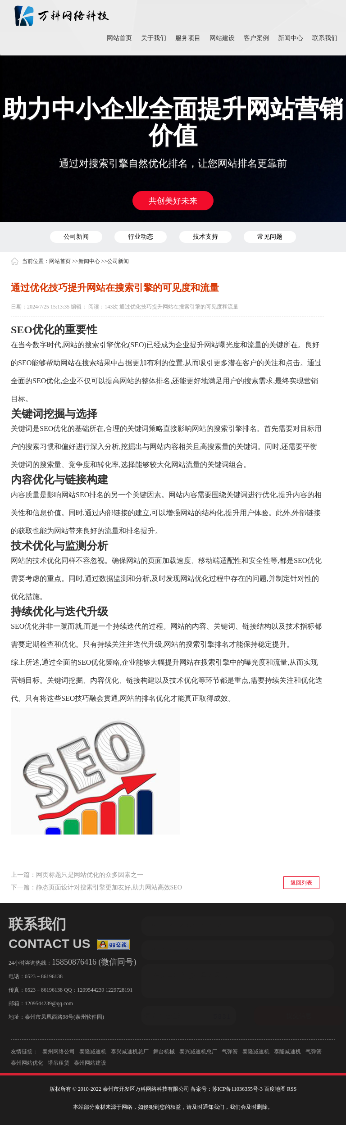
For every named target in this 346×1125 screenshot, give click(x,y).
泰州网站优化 (27, 1065)
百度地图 (275, 1089)
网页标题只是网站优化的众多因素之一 (89, 874)
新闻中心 (290, 38)
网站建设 (222, 38)
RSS (291, 1089)
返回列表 (301, 883)
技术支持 (205, 236)
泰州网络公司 (58, 1054)
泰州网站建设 (90, 1065)
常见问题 (269, 236)
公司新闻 (76, 236)
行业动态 (140, 236)
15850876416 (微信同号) (91, 961)
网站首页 (119, 38)
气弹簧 (230, 1054)
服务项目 (187, 38)
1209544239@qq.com (46, 1003)
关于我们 (153, 38)
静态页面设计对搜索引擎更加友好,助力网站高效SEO (109, 887)
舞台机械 (164, 1054)
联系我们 (324, 38)
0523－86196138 (41, 976)
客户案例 (256, 38)
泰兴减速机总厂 (130, 1054)
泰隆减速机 (92, 1054)
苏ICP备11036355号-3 (237, 1089)
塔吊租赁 (58, 1065)
